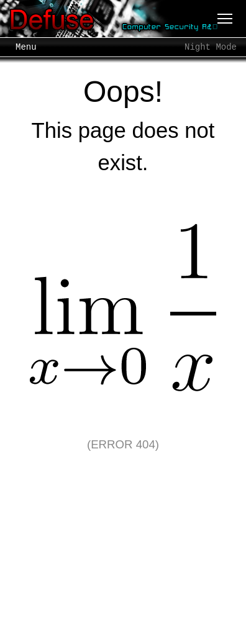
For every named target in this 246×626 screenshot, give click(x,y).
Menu (26, 47)
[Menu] (225, 18)
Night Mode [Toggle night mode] (210, 47)
